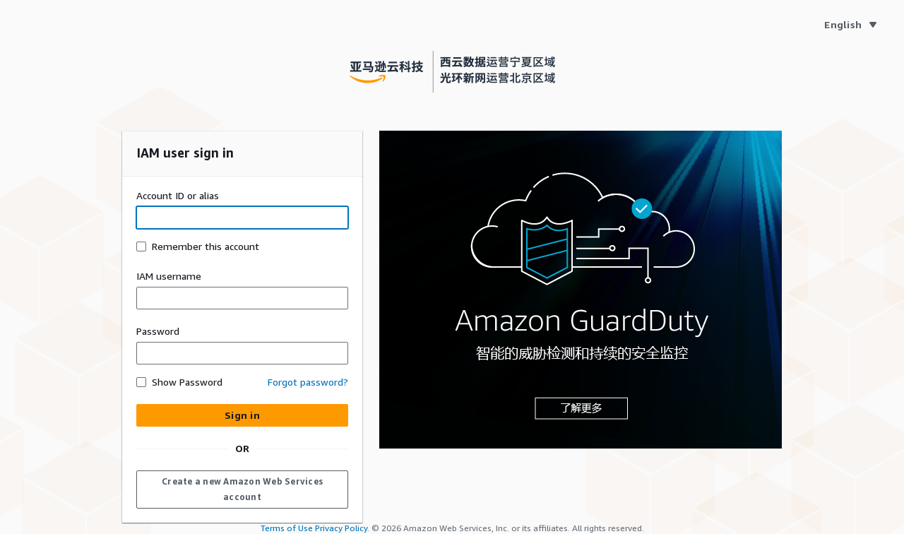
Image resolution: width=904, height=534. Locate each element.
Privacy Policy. (342, 528)
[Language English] (850, 24)
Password (157, 331)
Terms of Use (287, 528)
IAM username (168, 276)
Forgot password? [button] (308, 382)
